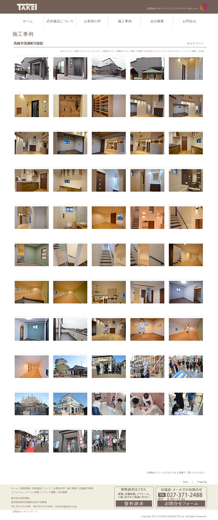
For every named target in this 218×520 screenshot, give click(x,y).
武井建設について (60, 21)
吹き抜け (149, 51)
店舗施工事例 (86, 488)
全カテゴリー (66, 51)
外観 (77, 51)
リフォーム (17, 492)
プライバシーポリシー (186, 8)
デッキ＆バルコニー (172, 51)
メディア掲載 (49, 492)
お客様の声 (92, 21)
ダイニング (85, 51)
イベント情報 (32, 492)
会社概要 (157, 21)
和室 (133, 51)
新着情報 (25, 488)
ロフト (158, 51)
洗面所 (140, 51)
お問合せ (151, 8)
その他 (201, 51)
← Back (184, 482)
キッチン (97, 51)
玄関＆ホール (109, 51)
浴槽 (193, 51)
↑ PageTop (201, 482)
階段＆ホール (123, 51)
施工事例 (125, 21)
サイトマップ (165, 8)
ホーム (28, 21)
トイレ (186, 51)
